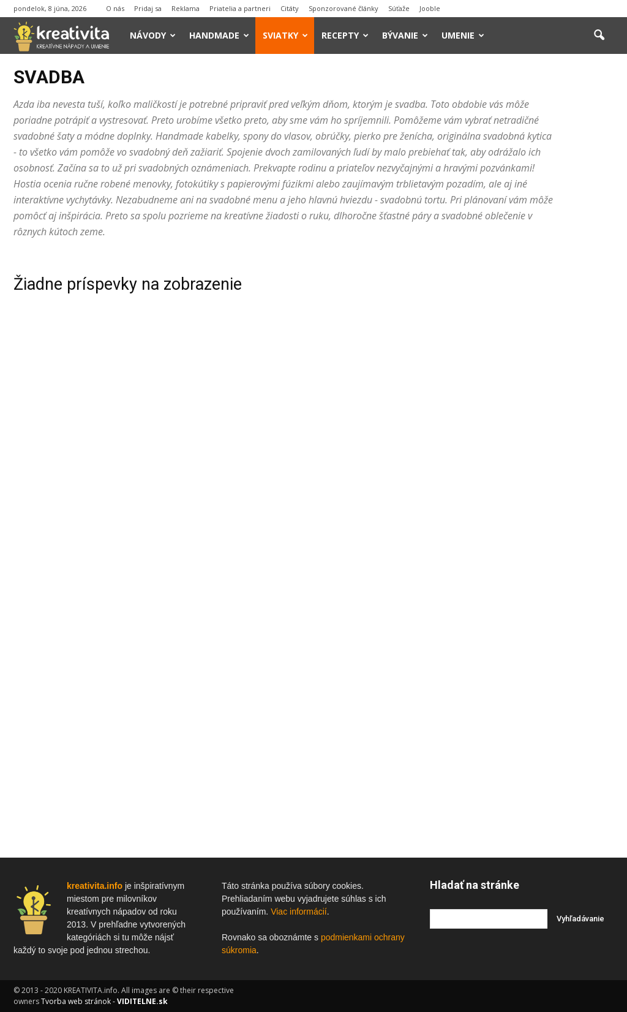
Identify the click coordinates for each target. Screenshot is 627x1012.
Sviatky (285, 35)
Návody (153, 35)
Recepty (345, 35)
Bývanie (405, 35)
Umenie (462, 35)
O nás (115, 8)
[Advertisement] (522, 438)
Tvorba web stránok (76, 1001)
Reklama (185, 8)
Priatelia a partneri (240, 8)
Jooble (429, 8)
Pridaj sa (148, 8)
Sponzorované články (343, 8)
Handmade (219, 35)
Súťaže (399, 8)
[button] (599, 35)
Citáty (289, 8)
